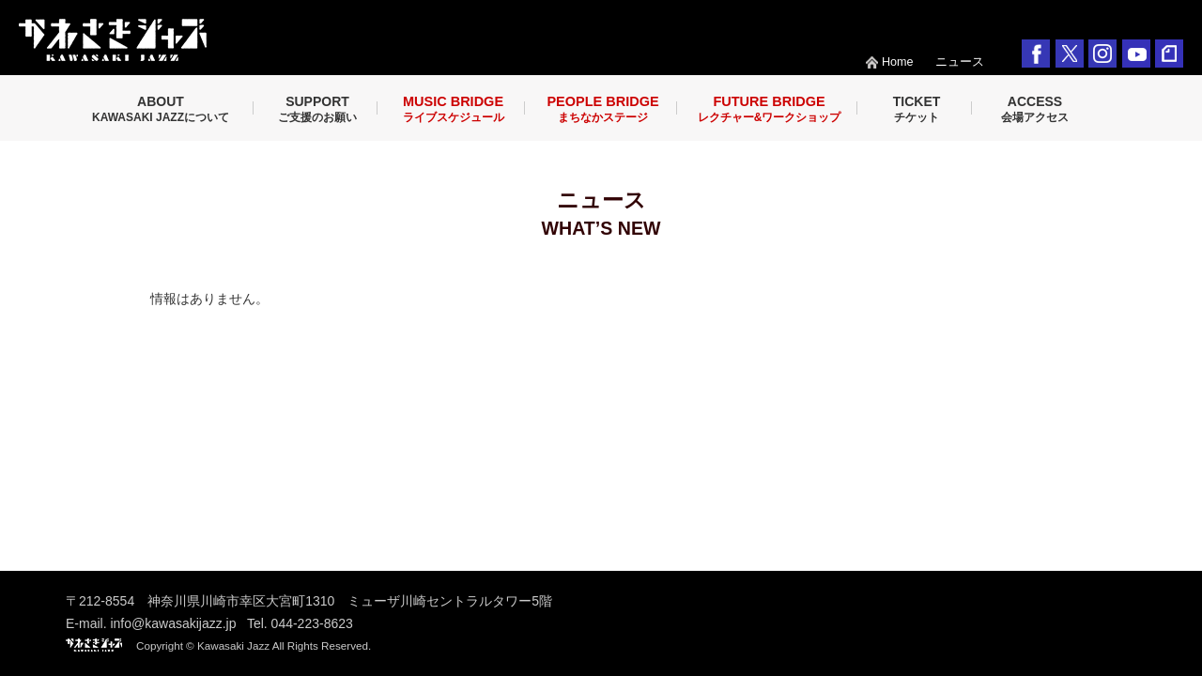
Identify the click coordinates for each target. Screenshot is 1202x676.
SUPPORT (317, 109)
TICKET (917, 109)
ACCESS (1035, 109)
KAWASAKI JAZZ (113, 40)
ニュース (959, 62)
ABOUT (160, 109)
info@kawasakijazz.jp (173, 623)
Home (898, 62)
